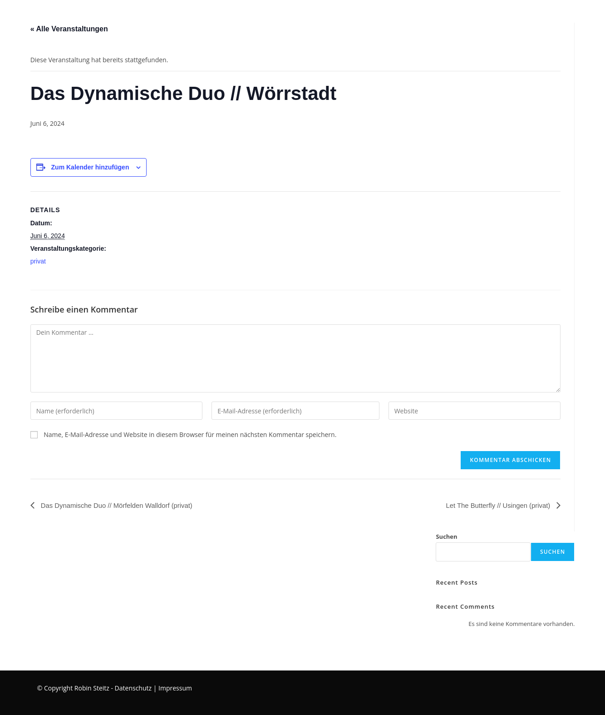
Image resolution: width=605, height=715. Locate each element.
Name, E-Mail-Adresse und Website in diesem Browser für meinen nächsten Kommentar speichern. (190, 434)
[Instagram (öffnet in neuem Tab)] (589, 15)
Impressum (175, 687)
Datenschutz (133, 687)
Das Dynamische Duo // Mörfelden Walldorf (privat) (122, 505)
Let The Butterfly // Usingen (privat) (495, 505)
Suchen (446, 537)
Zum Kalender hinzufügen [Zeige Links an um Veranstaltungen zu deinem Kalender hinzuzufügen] (90, 167)
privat (38, 261)
